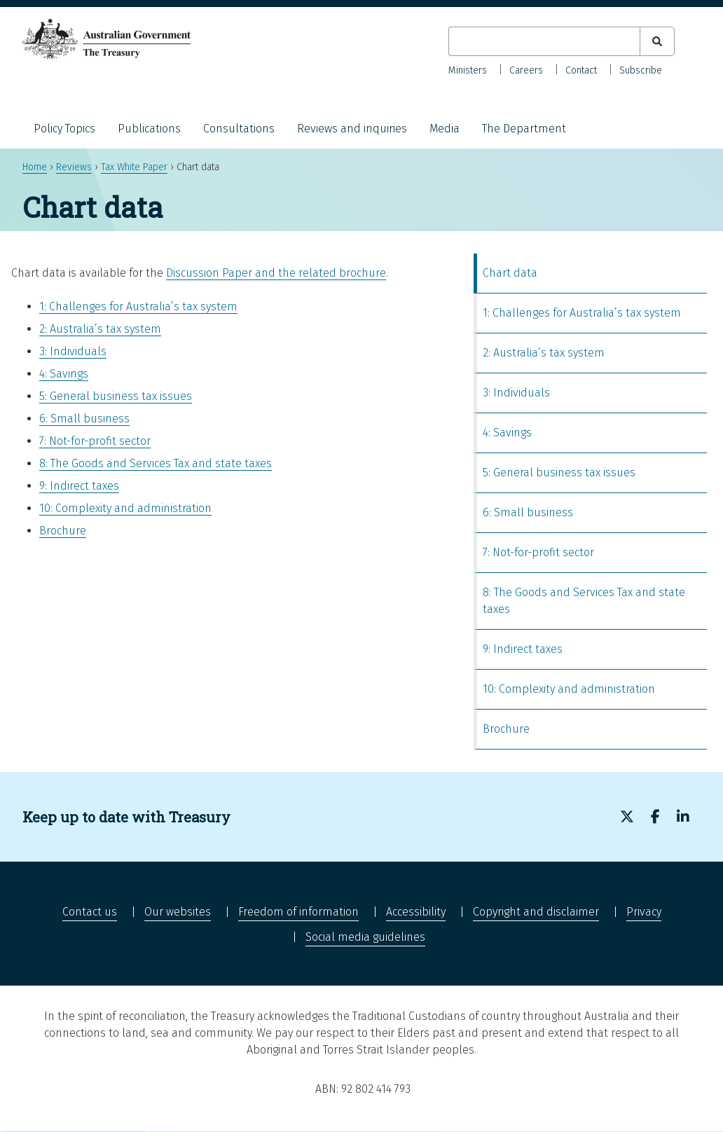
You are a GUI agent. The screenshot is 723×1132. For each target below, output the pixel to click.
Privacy (643, 911)
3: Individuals (72, 351)
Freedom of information (298, 911)
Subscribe (640, 70)
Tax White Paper (134, 167)
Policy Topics (64, 128)
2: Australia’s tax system (100, 329)
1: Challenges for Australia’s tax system (138, 306)
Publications (149, 128)
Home (34, 167)
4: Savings (63, 373)
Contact (581, 70)
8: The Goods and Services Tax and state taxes (155, 463)
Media (444, 128)
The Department (524, 128)
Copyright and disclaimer (536, 911)
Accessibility (416, 911)
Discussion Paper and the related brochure (276, 272)
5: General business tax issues (115, 396)
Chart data (510, 272)
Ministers (467, 70)
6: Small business (84, 418)
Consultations (239, 128)
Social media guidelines (365, 937)
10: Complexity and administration (125, 508)
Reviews (74, 167)
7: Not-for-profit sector (95, 441)
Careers (526, 70)
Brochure (62, 530)
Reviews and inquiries (352, 128)
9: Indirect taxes (79, 485)
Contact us (89, 911)
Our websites (177, 911)
